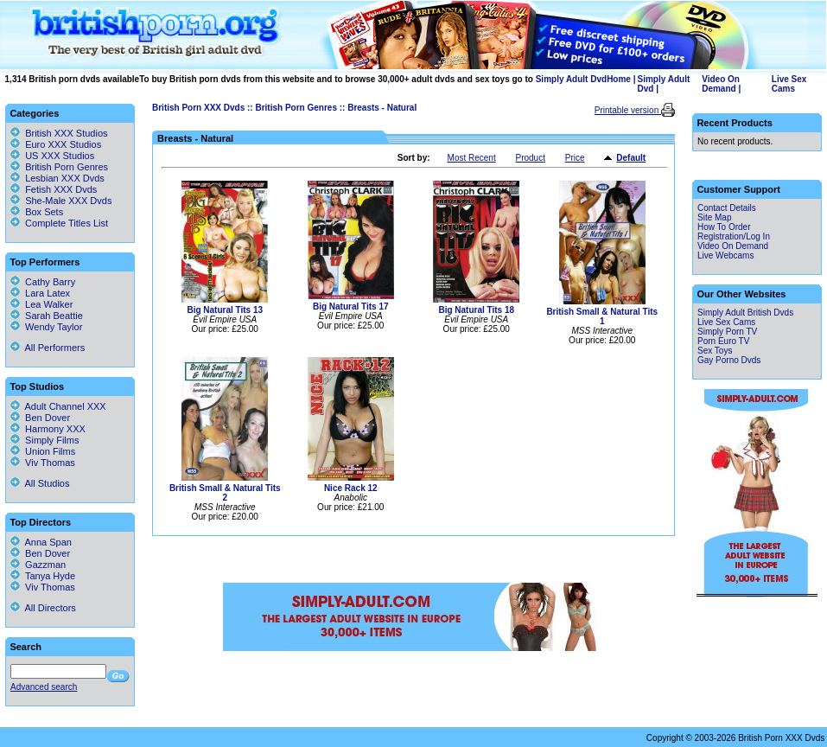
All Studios (39, 483)
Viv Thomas (42, 462)
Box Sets (44, 212)
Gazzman (38, 564)
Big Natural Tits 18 (476, 310)
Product (529, 158)
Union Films (42, 451)
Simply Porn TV (727, 331)
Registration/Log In (733, 236)
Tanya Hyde (42, 576)
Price (575, 158)
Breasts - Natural (382, 107)
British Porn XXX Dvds (198, 107)
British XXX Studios (66, 133)
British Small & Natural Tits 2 (225, 492)
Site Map (714, 217)
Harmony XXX (48, 429)
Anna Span (41, 542)
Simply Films (44, 440)
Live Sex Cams (789, 83)
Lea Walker (41, 304)
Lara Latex (40, 293)
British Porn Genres (295, 107)
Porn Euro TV (723, 341)
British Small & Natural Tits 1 (602, 316)
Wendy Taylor (46, 327)
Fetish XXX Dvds (61, 189)
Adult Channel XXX (58, 406)
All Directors (43, 608)
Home (619, 79)
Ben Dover (40, 417)
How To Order (724, 227)
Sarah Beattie (46, 315)
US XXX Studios (59, 155)
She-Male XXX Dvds (68, 200)
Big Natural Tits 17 (351, 306)
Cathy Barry (42, 282)
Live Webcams (725, 255)
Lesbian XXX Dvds (65, 178)
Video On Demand (721, 83)
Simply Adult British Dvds (745, 312)
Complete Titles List (59, 223)
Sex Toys (714, 350)
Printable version (628, 110)
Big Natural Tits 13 (225, 310)
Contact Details (726, 208)
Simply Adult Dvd (571, 79)
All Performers (47, 347)
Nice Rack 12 (351, 488)
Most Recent (472, 158)
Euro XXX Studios (63, 144)
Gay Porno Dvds (728, 360)
